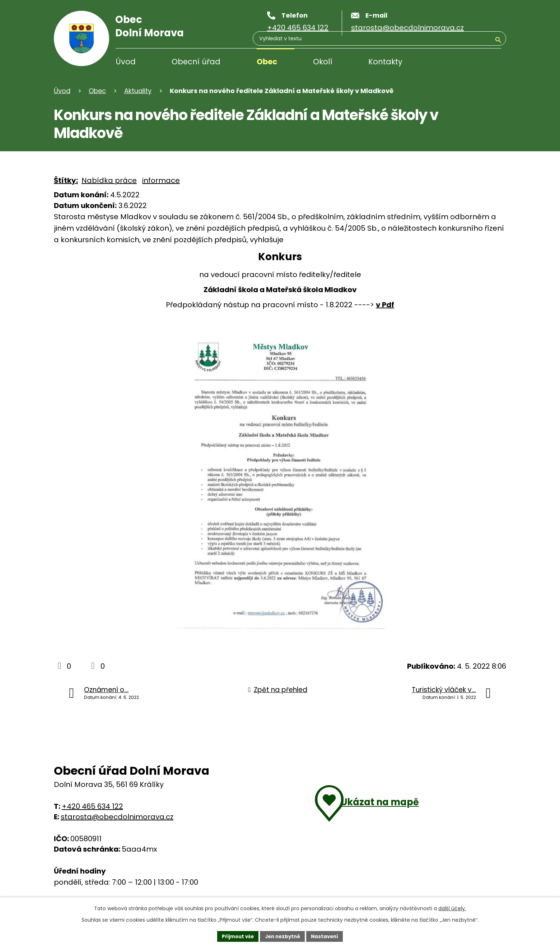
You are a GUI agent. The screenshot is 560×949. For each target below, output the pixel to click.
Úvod (126, 61)
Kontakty (385, 61)
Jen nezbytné (283, 935)
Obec (267, 61)
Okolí (322, 61)
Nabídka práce (109, 180)
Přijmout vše (235, 935)
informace (161, 180)
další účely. (452, 907)
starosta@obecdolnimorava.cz (117, 817)
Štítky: (66, 180)
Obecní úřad (196, 61)
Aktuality (137, 90)
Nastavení (327, 935)
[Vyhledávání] (466, 62)
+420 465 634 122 (92, 806)
